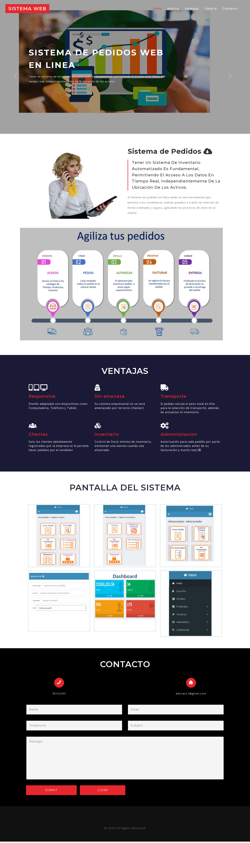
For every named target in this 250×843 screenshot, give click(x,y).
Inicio (158, 9)
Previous (17, 71)
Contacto (230, 9)
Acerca (173, 9)
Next (233, 71)
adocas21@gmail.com (191, 695)
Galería (211, 9)
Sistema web (29, 9)
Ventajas (192, 9)
